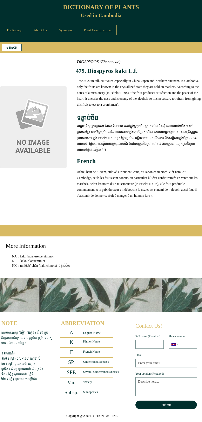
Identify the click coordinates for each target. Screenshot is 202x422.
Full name (147, 336)
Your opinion (149, 374)
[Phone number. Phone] (186, 344)
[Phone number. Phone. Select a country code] (175, 344)
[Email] (165, 363)
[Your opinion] (166, 386)
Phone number (177, 336)
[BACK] (12, 47)
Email (138, 355)
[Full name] (148, 344)
